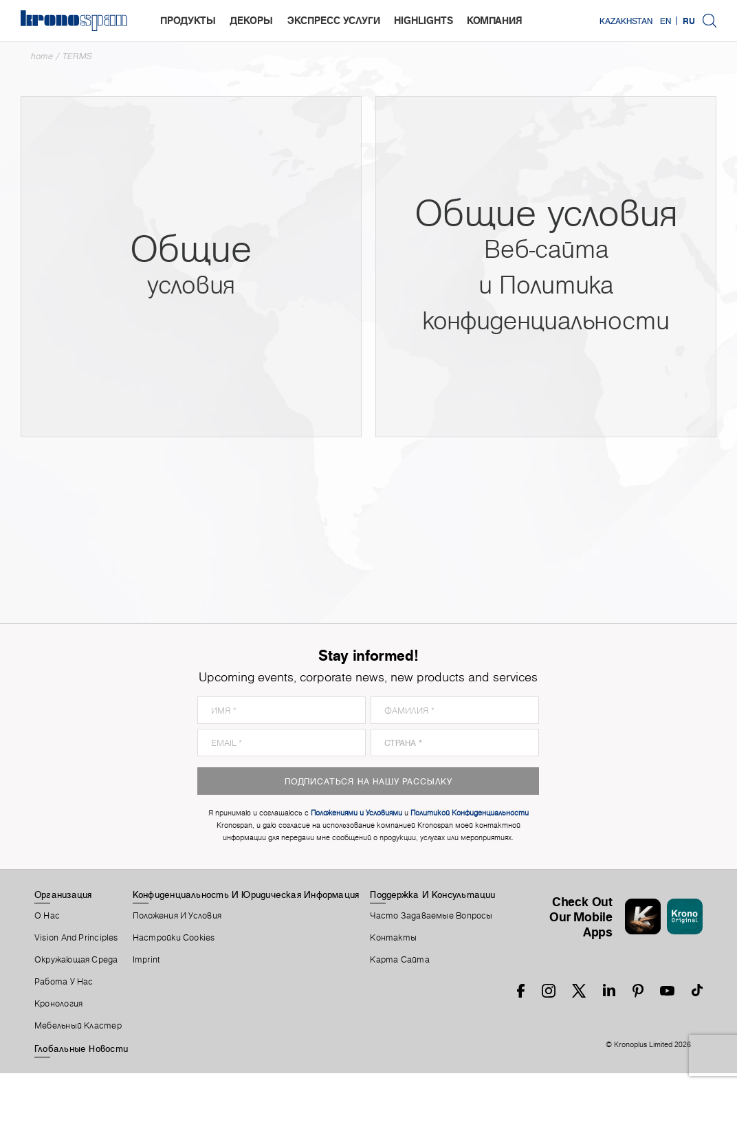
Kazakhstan (626, 20)
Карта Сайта (399, 959)
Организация (62, 894)
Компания (494, 20)
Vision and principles (76, 937)
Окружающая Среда (76, 959)
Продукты (188, 20)
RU (689, 20)
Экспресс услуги (333, 20)
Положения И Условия (177, 915)
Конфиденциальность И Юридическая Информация (246, 894)
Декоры (251, 20)
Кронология (58, 1003)
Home (42, 56)
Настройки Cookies (174, 937)
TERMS (77, 56)
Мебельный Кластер (78, 1025)
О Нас (47, 915)
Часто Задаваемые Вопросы (431, 915)
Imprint (146, 959)
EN (665, 20)
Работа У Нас (64, 981)
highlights (423, 20)
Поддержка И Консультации (432, 894)
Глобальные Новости (81, 1048)
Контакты (393, 937)
